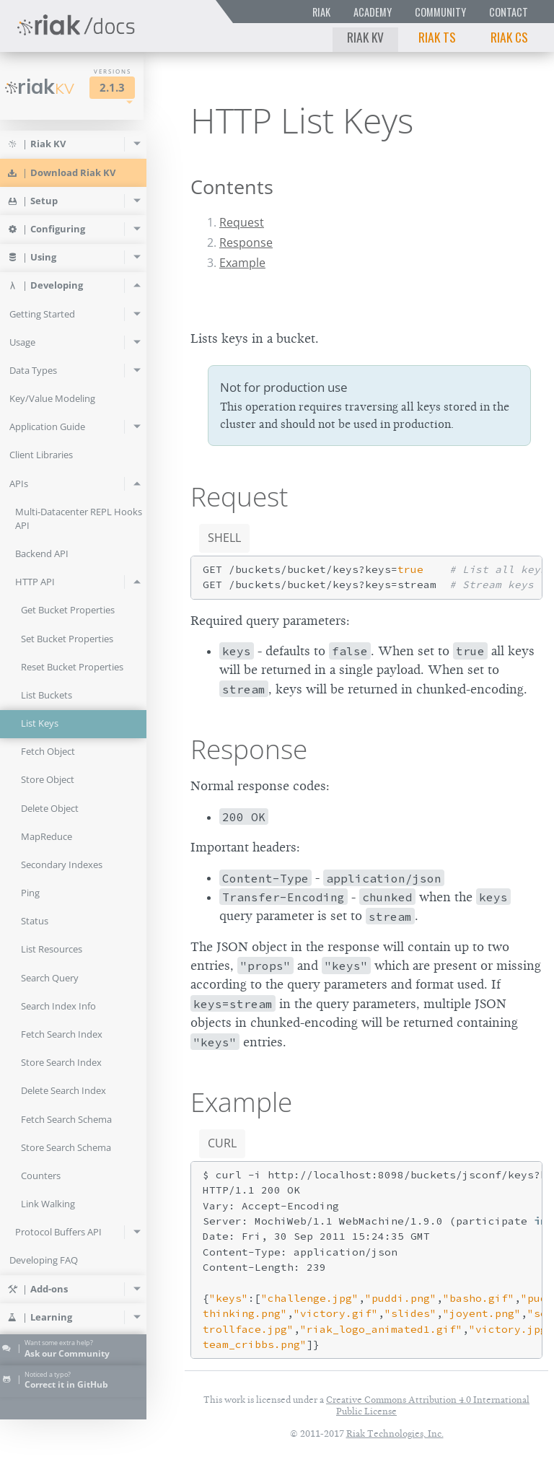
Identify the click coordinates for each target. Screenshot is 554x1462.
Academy (372, 11)
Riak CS (509, 36)
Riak (321, 11)
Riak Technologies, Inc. (395, 1433)
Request (241, 222)
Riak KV (365, 36)
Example (242, 263)
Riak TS (437, 36)
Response (246, 242)
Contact (508, 11)
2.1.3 (127, 87)
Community (440, 11)
